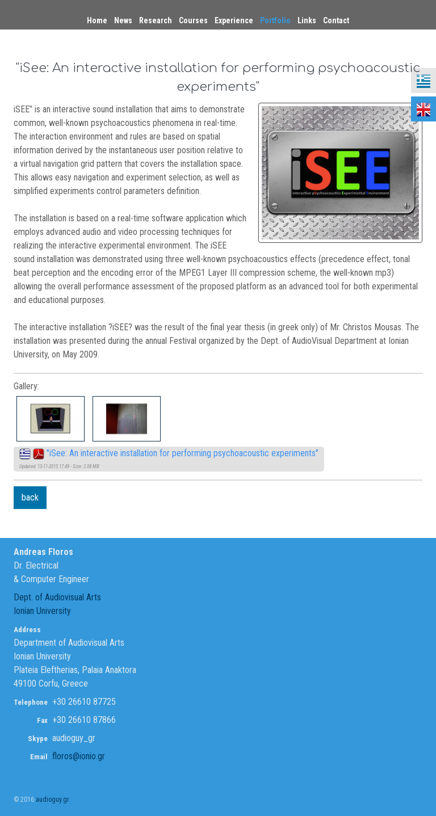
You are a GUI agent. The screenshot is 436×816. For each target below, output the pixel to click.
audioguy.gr (52, 800)
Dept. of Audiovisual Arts (57, 597)
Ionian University (42, 610)
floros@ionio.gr (78, 756)
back (30, 497)
